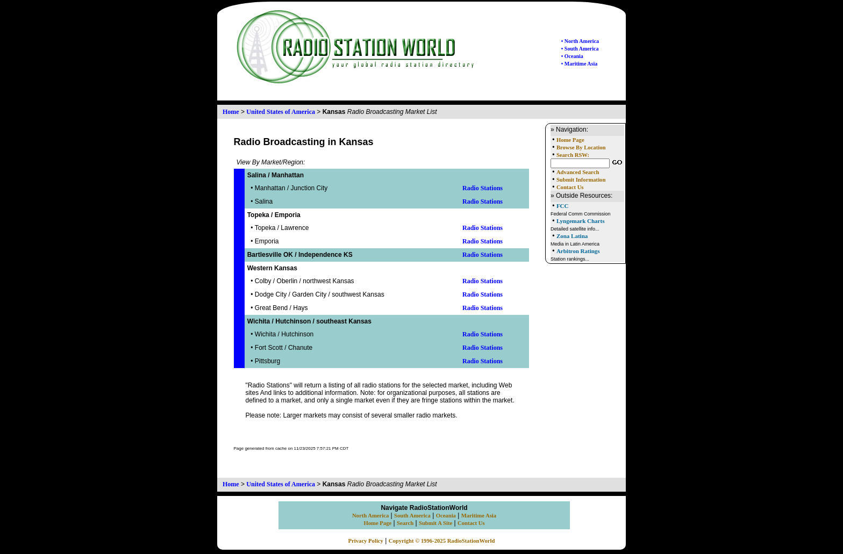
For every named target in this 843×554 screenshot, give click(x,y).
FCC (562, 206)
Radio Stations (482, 188)
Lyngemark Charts (580, 221)
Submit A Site (435, 523)
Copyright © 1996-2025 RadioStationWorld (442, 541)
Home (231, 112)
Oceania (446, 516)
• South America (580, 49)
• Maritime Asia (579, 64)
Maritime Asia (478, 516)
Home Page (570, 140)
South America (412, 516)
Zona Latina (572, 236)
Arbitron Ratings (578, 251)
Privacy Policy (365, 541)
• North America (580, 41)
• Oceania (572, 56)
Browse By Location (581, 147)
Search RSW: (572, 155)
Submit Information (580, 180)
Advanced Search (577, 172)
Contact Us (570, 187)
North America (370, 516)
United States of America (280, 112)
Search (405, 523)
